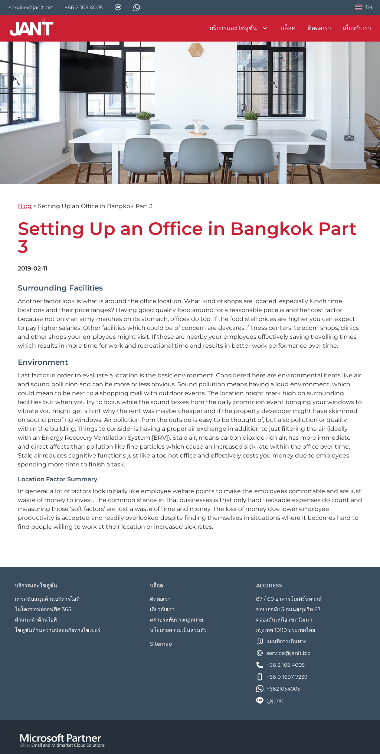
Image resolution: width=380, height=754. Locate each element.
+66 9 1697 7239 (282, 676)
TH (363, 8)
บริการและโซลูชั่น (239, 28)
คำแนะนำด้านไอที (36, 619)
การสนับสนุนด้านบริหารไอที (47, 599)
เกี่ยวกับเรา (357, 28)
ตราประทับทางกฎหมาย (176, 619)
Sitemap (161, 643)
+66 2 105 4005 (280, 664)
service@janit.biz (283, 653)
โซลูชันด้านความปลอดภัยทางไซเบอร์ (58, 630)
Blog (25, 206)
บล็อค (288, 28)
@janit (270, 700)
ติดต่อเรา (319, 28)
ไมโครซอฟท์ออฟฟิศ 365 (43, 609)
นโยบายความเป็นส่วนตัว (178, 630)
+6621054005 (278, 688)
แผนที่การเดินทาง (281, 641)
